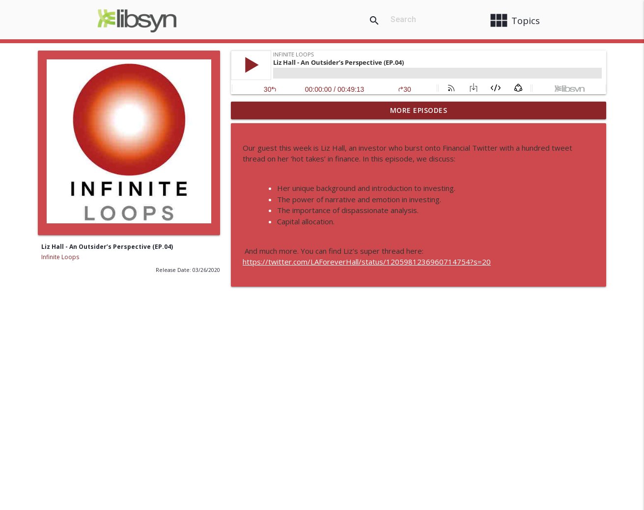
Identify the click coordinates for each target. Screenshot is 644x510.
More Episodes (419, 110)
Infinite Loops (60, 257)
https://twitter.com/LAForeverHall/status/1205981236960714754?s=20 (367, 262)
